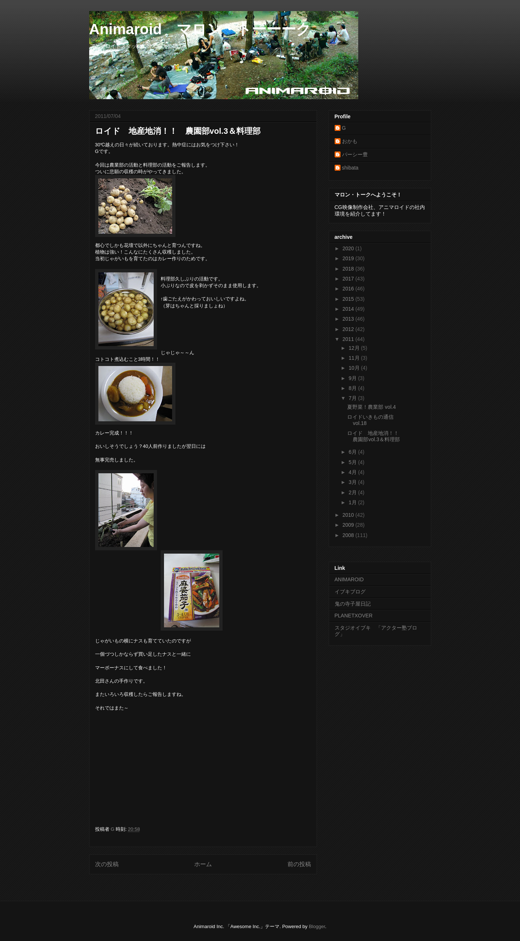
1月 (353, 502)
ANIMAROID (349, 579)
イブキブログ (350, 592)
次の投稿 (107, 864)
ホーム (203, 864)
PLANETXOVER (354, 615)
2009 (348, 525)
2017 (348, 279)
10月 (355, 368)
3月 (353, 482)
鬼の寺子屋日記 (353, 604)
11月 (355, 358)
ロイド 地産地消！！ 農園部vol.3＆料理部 (375, 436)
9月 (353, 378)
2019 (348, 258)
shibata (350, 168)
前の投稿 (299, 864)
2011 (348, 339)
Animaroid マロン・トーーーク (200, 29)
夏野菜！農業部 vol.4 (371, 407)
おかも (349, 141)
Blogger (317, 926)
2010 (348, 515)
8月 (353, 388)
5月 (353, 462)
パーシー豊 (355, 154)
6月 (353, 452)
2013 (348, 319)
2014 (348, 309)
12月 (355, 348)
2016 (348, 289)
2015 (348, 299)
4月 (353, 472)
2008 (348, 535)
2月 (353, 492)
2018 (348, 269)
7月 (353, 398)
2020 (348, 248)
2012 (348, 329)
